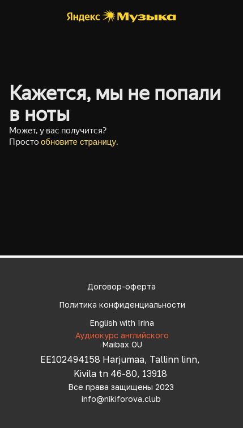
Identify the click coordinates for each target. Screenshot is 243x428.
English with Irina (121, 323)
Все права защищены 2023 (121, 387)
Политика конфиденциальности (122, 304)
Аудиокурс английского (122, 335)
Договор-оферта (121, 286)
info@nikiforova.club (121, 399)
